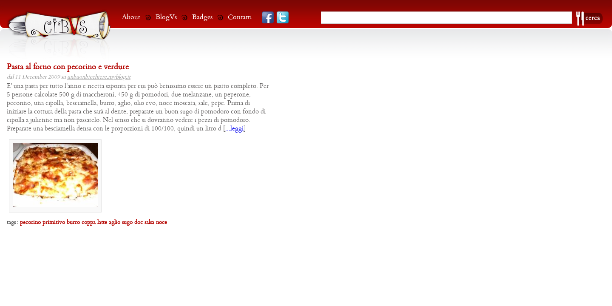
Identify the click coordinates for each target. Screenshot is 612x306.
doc (138, 222)
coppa (89, 222)
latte (102, 222)
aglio (114, 222)
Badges (202, 17)
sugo (127, 222)
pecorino (30, 222)
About (131, 17)
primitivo (53, 222)
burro (73, 222)
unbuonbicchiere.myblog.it (98, 77)
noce (161, 222)
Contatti (240, 17)
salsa (149, 222)
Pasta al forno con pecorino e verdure (68, 67)
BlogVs (166, 17)
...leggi (234, 129)
